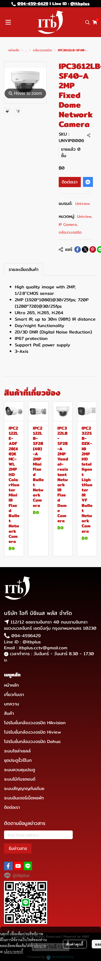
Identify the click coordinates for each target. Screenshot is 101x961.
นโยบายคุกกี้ (13, 951)
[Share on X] (85, 249)
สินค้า (9, 713)
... (26, 50)
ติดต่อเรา (70, 182)
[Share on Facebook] (77, 249)
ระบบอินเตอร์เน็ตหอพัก (24, 798)
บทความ (11, 704)
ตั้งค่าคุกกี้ (74, 944)
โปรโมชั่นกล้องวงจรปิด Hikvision (35, 722)
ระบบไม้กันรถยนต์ (19, 779)
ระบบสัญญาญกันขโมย (24, 788)
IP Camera (68, 224)
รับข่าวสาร (18, 848)
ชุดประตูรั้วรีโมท (18, 760)
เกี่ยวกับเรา (14, 694)
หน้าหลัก (13, 50)
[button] (87, 22)
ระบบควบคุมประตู (19, 769)
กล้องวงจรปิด (42, 50)
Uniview (82, 203)
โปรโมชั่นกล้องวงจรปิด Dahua (32, 741)
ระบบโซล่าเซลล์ (17, 751)
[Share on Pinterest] (92, 249)
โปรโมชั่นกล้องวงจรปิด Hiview (32, 732)
